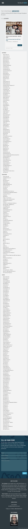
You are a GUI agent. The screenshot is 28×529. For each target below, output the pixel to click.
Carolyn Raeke (6, 308)
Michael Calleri (6, 351)
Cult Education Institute (7, 200)
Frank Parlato (6, 86)
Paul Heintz (5, 406)
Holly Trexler (6, 98)
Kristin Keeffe (6, 117)
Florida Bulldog (6, 267)
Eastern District (6, 81)
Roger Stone (6, 148)
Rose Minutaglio (6, 401)
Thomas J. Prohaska (7, 414)
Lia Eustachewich (6, 379)
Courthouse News (6, 193)
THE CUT (5, 253)
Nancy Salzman (6, 132)
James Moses (6, 423)
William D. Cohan (6, 359)
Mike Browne (15, 41)
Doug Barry (5, 353)
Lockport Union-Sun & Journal (9, 199)
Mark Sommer (6, 361)
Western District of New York (8, 170)
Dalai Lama (5, 72)
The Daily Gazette (6, 223)
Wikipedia (5, 264)
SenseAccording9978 (7, 418)
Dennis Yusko (6, 77)
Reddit (4, 179)
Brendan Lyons (6, 64)
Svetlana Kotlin (6, 164)
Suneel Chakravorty (7, 160)
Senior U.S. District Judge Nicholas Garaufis (11, 154)
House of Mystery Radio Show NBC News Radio (13, 40)
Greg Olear (5, 405)
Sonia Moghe (6, 415)
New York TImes (6, 185)
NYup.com (5, 232)
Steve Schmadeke (6, 336)
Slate (4, 236)
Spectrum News (6, 243)
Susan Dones (6, 161)
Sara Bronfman (6, 152)
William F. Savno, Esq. (7, 346)
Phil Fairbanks (6, 303)
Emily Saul (5, 286)
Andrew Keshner (6, 367)
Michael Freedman (6, 324)
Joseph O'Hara (6, 110)
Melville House (6, 221)
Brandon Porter (6, 62)
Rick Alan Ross (6, 429)
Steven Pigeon (6, 158)
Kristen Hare (5, 296)
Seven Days (5, 260)
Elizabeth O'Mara (6, 314)
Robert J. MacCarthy (7, 312)
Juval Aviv (5, 113)
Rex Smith (5, 144)
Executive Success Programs (8, 85)
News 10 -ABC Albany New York (9, 271)
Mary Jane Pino (6, 126)
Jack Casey (5, 102)
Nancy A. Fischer (6, 327)
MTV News (5, 219)
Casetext (5, 212)
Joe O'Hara (5, 108)
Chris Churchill (6, 411)
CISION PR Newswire (7, 263)
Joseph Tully (5, 112)
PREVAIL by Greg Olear (7, 257)
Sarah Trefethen (6, 371)
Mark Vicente (6, 125)
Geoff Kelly (5, 339)
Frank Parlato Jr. (6, 88)
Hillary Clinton (6, 97)
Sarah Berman (6, 374)
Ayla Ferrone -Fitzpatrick (8, 426)
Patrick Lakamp (6, 410)
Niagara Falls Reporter (7, 184)
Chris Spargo (6, 298)
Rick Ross (5, 146)
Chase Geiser (6, 427)
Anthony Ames (6, 57)
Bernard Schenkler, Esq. (7, 344)
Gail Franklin (5, 328)
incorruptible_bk (6, 282)
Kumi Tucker (5, 365)
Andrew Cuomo (6, 56)
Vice (4, 237)
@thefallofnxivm (18, 508)
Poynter (5, 195)
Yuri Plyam (5, 172)
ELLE (4, 256)
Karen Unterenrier (6, 114)
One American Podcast (7, 272)
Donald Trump (6, 78)
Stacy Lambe (5, 385)
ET (4, 244)
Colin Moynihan (6, 377)
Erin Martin (5, 294)
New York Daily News (7, 229)
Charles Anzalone (6, 310)
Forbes (4, 201)
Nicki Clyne (5, 133)
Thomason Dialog (6, 335)
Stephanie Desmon (7, 315)
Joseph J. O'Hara (6, 343)
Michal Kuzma (6, 319)
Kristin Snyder (6, 120)
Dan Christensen (6, 421)
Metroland (5, 181)
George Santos (6, 92)
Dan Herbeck (6, 292)
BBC (4, 240)
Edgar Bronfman (6, 82)
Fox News (5, 259)
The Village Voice (6, 205)
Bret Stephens (6, 419)
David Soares (6, 76)
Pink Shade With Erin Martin (8, 191)
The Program (6, 166)
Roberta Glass (6, 389)
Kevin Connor (6, 340)
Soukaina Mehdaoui (7, 156)
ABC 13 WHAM (6, 239)
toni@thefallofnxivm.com (14, 506)
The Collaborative (6, 251)
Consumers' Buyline (7, 70)
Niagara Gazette (6, 183)
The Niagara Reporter (7, 165)
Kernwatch (5, 187)
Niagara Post (6, 213)
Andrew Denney (6, 300)
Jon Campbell (6, 295)
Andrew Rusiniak (6, 318)
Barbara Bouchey (6, 58)
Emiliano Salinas (6, 84)
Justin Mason (6, 358)
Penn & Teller (6, 142)
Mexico (5, 128)
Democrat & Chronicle (7, 233)
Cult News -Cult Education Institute (9, 203)
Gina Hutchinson (6, 93)
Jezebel (5, 217)
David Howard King (7, 393)
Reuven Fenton (6, 381)
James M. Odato (6, 280)
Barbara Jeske (6, 60)
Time (4, 241)
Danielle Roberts (6, 74)
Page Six (5, 231)
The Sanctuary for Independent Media (10, 192)
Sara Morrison (6, 355)
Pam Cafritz (6, 137)
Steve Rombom (6, 157)
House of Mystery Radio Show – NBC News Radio (13, 37)
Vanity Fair (5, 189)
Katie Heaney (6, 397)
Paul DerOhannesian (7, 141)
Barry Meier (5, 363)
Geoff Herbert (6, 366)
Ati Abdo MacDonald (7, 390)
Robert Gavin (6, 278)
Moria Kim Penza (6, 130)
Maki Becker (5, 409)
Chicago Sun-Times (7, 216)
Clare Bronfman (6, 69)
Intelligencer (5, 332)
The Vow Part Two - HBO (8, 269)
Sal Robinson (6, 357)
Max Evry (5, 354)
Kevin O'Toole (6, 403)
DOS (4, 80)
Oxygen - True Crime (7, 197)
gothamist (5, 262)
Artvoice (5, 188)
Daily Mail (5, 196)
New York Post (6, 180)
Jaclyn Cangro (6, 383)
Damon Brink (6, 73)
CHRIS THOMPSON (7, 334)
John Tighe (5, 109)
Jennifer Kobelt (6, 105)
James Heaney (6, 304)
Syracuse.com (6, 228)
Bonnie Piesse (6, 61)
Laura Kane (5, 350)
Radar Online (6, 247)
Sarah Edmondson (7, 153)
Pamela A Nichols (6, 138)
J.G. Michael (5, 394)
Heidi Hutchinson (6, 96)
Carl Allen (5, 307)
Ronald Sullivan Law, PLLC (8, 413)
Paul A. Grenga (6, 140)
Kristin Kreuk (5, 118)
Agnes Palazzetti (6, 306)
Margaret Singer (6, 124)
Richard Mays (6, 145)
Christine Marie (6, 68)
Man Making (5, 225)
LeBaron (5, 122)
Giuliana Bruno (6, 425)
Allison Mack (6, 54)
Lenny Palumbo (6, 347)
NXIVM (5, 134)
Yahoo (4, 268)
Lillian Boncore (6, 322)
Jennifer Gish (6, 284)
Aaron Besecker (6, 287)
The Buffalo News (7, 177)
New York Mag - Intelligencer (8, 204)
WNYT (4, 227)
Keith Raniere (6, 116)
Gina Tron (5, 302)
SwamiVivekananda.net (7, 209)
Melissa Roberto (6, 299)
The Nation (5, 224)
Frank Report (6, 89)
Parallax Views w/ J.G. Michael (8, 252)
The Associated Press (7, 417)
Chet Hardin (6, 66)
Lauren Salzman (6, 121)
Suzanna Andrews (6, 162)
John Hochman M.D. (7, 323)
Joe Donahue (6, 386)
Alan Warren (9, 41)
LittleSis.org (5, 208)
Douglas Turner (6, 311)
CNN (4, 265)
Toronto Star (5, 215)
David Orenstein (6, 320)
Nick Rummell (6, 382)
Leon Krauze (5, 373)
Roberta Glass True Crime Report (9, 248)
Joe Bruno (5, 106)
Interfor (5, 101)
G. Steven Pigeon (6, 90)
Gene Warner (6, 316)
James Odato (6, 104)
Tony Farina (5, 362)
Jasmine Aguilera (6, 378)
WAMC (5, 245)
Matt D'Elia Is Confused (7, 249)
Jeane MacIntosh (6, 331)
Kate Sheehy (5, 395)
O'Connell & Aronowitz (7, 136)
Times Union (5, 168)
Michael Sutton (6, 129)
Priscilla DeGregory (7, 369)
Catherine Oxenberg (7, 65)
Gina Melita (5, 94)
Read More (19, 45)
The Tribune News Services (8, 370)
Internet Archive (6, 211)
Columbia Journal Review (8, 220)
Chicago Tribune (6, 207)
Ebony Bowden (6, 387)
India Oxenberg (6, 100)
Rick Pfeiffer (5, 283)
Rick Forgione (6, 330)
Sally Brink (5, 150)
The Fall (22, 3)
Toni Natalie (6, 169)
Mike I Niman (6, 338)
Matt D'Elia (5, 391)
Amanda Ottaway (6, 375)
